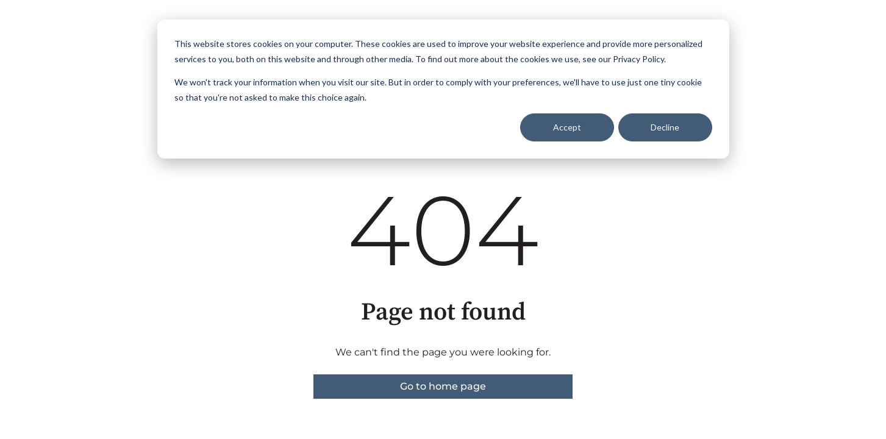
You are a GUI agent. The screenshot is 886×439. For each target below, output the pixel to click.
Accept (567, 127)
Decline (665, 127)
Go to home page (443, 386)
